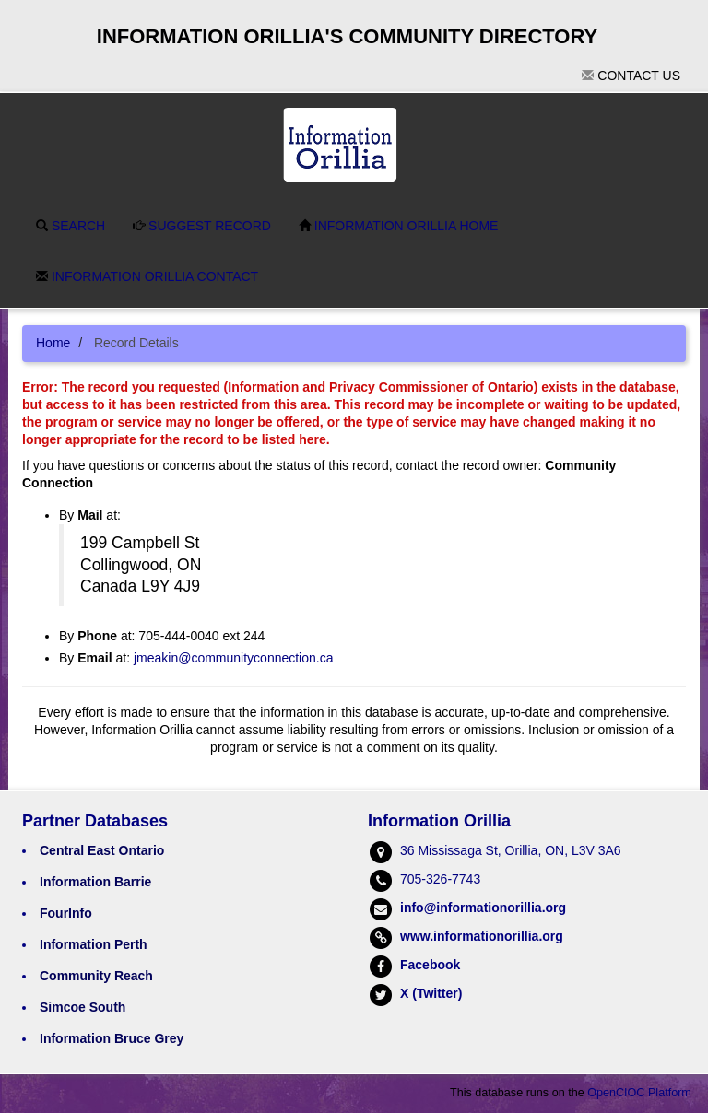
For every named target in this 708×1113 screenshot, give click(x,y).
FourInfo (66, 913)
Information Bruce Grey (111, 1038)
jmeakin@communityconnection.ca (234, 657)
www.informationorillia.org (481, 936)
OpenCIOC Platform (639, 1092)
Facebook (430, 964)
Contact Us (631, 75)
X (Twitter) (431, 993)
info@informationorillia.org (483, 907)
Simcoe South (82, 1007)
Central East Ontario (102, 850)
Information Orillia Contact (147, 276)
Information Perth (94, 944)
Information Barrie (95, 881)
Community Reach (96, 975)
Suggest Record (202, 225)
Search (70, 225)
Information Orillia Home (399, 225)
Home (53, 342)
